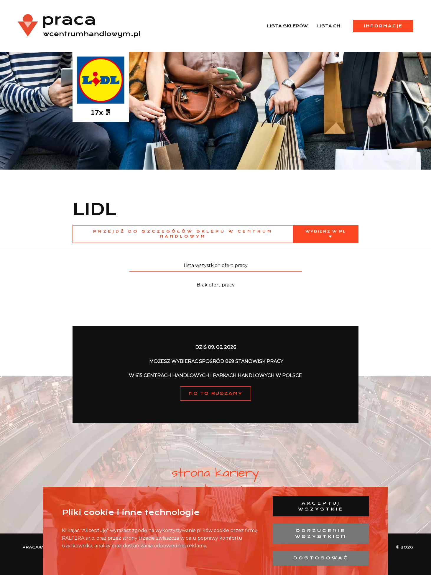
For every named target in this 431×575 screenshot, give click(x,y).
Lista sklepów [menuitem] (287, 26)
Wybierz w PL (325, 231)
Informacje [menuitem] (383, 26)
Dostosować (321, 558)
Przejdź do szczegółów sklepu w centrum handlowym (183, 233)
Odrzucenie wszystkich (321, 533)
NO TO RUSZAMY (215, 393)
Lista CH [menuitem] (328, 26)
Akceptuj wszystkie (320, 506)
